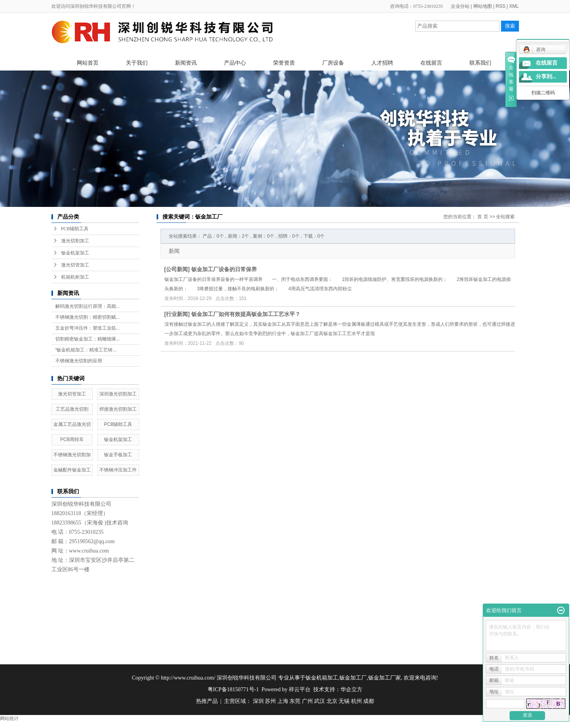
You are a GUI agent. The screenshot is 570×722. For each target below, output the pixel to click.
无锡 (344, 701)
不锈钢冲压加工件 (118, 470)
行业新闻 (177, 314)
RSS (500, 6)
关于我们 (137, 63)
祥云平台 (300, 689)
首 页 (482, 216)
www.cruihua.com (89, 551)
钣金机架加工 (75, 253)
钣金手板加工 (118, 454)
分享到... (546, 76)
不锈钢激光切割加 (72, 454)
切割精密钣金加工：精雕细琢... (87, 339)
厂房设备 (333, 63)
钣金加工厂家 (384, 678)
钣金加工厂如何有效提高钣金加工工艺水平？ (245, 314)
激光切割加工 (75, 241)
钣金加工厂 (353, 678)
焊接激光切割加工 (118, 409)
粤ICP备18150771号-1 (233, 689)
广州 (307, 701)
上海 (282, 701)
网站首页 (88, 63)
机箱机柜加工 (75, 277)
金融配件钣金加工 (72, 470)
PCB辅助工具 (75, 228)
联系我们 (480, 63)
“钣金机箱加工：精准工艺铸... (86, 350)
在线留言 (431, 63)
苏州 (270, 701)
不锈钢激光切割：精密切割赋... (87, 317)
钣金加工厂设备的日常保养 (224, 269)
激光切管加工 (75, 265)
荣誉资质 (284, 63)
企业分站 (460, 6)
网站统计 (9, 718)
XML (514, 6)
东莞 (294, 701)
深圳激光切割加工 (118, 394)
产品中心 (235, 63)
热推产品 (207, 701)
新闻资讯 (186, 63)
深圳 (258, 701)
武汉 (319, 701)
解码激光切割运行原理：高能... (87, 306)
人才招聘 (382, 63)
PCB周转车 (72, 439)
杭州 (356, 701)
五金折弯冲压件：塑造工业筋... (87, 328)
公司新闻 (177, 269)
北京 (331, 701)
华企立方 (351, 689)
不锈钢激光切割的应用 (78, 361)
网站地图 (482, 6)
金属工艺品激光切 (72, 424)
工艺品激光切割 (72, 409)
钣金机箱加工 (321, 678)
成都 (368, 701)
